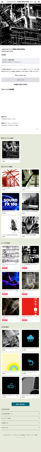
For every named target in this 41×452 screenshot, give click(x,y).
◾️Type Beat (4, 427)
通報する (38, 129)
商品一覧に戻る (20, 404)
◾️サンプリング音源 (6, 418)
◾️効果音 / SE (4, 423)
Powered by (20, 437)
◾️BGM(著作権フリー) (6, 413)
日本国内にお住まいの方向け (20, 84)
